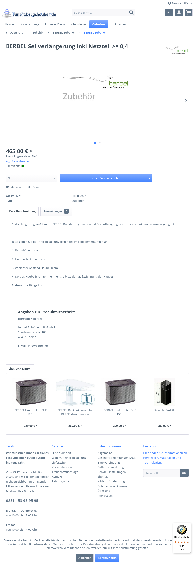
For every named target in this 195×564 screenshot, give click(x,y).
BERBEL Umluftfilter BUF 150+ (120, 412)
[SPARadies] (118, 24)
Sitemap (103, 476)
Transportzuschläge (65, 472)
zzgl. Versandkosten (17, 161)
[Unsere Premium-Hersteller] (65, 24)
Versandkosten (62, 467)
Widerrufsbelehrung (111, 481)
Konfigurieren (107, 558)
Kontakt (57, 476)
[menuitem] (103, 12)
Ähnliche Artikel (20, 369)
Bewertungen (56, 211)
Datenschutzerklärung (112, 486)
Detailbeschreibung (22, 211)
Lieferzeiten (59, 462)
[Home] (9, 24)
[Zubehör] (98, 24)
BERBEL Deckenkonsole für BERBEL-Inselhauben (75, 412)
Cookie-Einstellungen (112, 472)
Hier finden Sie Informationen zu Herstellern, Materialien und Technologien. (165, 457)
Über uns (104, 491)
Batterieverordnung (111, 467)
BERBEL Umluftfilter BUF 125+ (30, 412)
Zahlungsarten (61, 481)
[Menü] (188, 525)
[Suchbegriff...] (103, 12)
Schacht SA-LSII (164, 410)
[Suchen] (131, 12)
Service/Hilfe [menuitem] (178, 3)
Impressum (105, 495)
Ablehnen (84, 558)
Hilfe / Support (61, 453)
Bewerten (36, 187)
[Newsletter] (161, 473)
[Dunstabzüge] (29, 24)
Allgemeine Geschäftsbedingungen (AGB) (117, 455)
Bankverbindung (109, 462)
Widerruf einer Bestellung (69, 458)
